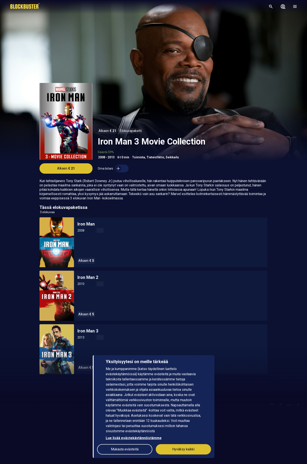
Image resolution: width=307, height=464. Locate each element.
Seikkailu (172, 157)
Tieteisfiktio (155, 157)
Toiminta (138, 157)
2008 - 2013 (106, 157)
